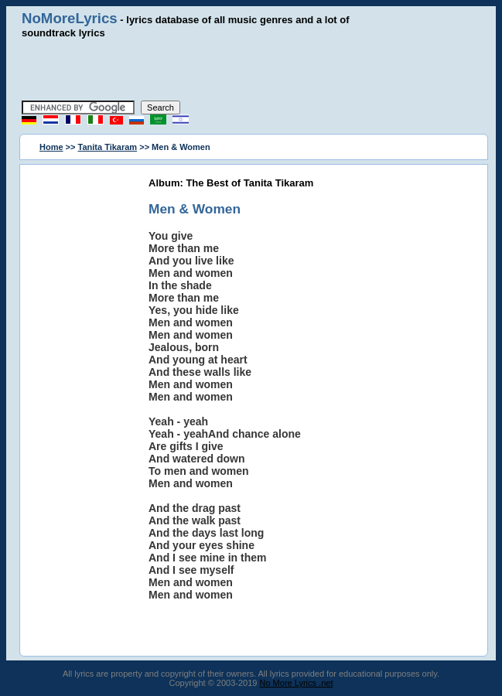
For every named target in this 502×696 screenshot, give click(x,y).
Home (51, 147)
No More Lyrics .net (296, 682)
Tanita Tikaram (108, 147)
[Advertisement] (251, 69)
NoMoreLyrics (70, 18)
